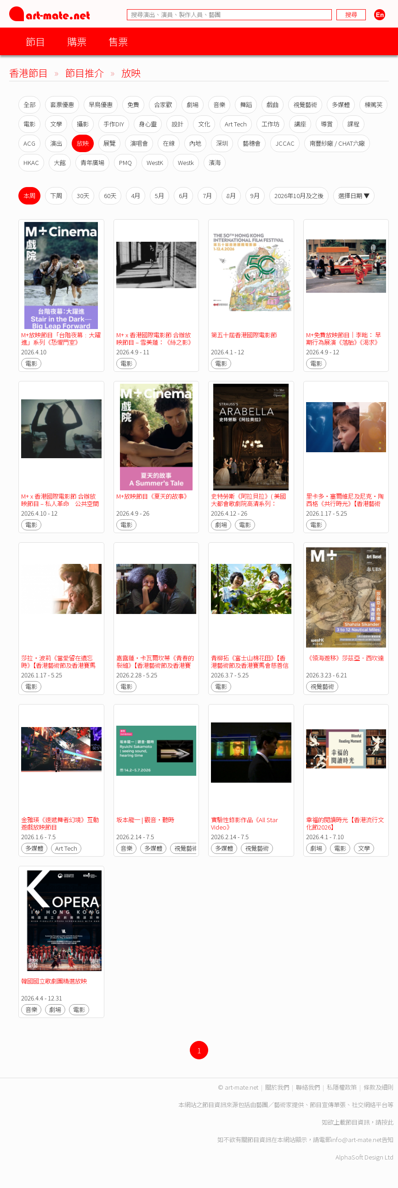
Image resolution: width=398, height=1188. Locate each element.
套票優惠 (62, 104)
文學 (56, 123)
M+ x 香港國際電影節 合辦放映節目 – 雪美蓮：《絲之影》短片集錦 (155, 342)
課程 (353, 123)
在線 (169, 143)
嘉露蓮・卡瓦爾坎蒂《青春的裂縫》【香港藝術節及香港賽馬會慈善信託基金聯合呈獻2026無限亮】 (155, 669)
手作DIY (113, 123)
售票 (118, 41)
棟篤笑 (373, 104)
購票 (76, 41)
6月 (183, 195)
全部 (29, 104)
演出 (56, 143)
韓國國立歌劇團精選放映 (54, 981)
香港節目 (28, 72)
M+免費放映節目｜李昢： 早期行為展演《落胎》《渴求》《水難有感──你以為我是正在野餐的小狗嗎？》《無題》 (345, 345)
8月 (231, 195)
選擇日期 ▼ (354, 195)
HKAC (31, 162)
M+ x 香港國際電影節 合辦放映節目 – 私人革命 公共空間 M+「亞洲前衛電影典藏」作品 (63, 503)
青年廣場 (92, 162)
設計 (177, 123)
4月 (135, 195)
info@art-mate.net (356, 1139)
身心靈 (148, 123)
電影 (29, 123)
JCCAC (285, 143)
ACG (29, 143)
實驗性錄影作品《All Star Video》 (245, 823)
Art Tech (236, 123)
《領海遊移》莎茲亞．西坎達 (345, 658)
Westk (186, 162)
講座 (300, 123)
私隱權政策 (342, 1087)
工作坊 (270, 123)
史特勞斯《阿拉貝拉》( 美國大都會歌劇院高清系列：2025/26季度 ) (248, 503)
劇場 (193, 104)
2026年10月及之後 (299, 195)
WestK (155, 162)
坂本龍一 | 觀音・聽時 (145, 819)
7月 (207, 195)
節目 (35, 41)
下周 (56, 195)
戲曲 (273, 104)
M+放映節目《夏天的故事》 (153, 496)
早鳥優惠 (101, 104)
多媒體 (341, 104)
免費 (133, 104)
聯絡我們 (308, 1087)
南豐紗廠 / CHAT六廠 (337, 143)
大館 (60, 162)
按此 (387, 1122)
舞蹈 (246, 104)
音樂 (219, 104)
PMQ (125, 162)
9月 (255, 195)
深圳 (222, 143)
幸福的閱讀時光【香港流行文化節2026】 (345, 823)
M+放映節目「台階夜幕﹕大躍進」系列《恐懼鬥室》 (61, 338)
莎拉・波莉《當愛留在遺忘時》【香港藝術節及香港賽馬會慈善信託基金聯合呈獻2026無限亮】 (60, 669)
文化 (204, 123)
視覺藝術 (305, 104)
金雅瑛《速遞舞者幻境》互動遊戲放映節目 (60, 823)
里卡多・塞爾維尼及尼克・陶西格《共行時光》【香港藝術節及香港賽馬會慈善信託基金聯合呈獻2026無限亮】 (345, 507)
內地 (195, 143)
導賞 (327, 123)
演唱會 (139, 143)
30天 (83, 195)
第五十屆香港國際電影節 (244, 334)
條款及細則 (378, 1087)
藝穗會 (252, 143)
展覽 (109, 143)
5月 (159, 195)
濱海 (215, 162)
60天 (110, 195)
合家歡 (163, 104)
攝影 (83, 123)
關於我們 (277, 1087)
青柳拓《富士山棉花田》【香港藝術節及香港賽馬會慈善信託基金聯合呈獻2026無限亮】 (250, 665)
